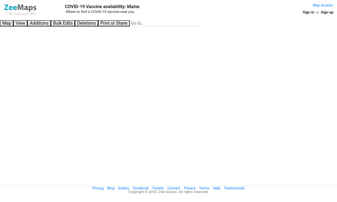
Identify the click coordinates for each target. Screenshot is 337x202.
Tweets (158, 188)
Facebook (141, 188)
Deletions (86, 23)
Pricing (97, 188)
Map (6, 23)
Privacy (189, 188)
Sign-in (308, 12)
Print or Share (114, 23)
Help (216, 188)
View (20, 23)
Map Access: (323, 5)
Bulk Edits (63, 23)
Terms (204, 188)
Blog (110, 188)
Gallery (123, 188)
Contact (174, 188)
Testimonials (234, 188)
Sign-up (327, 12)
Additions (39, 23)
